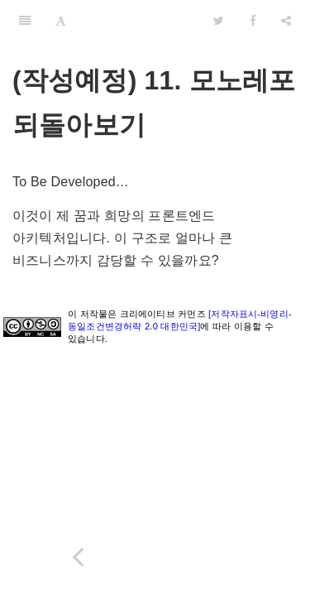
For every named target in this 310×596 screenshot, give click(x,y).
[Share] (286, 20)
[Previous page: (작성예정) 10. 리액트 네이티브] (77, 556)
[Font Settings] (61, 20)
